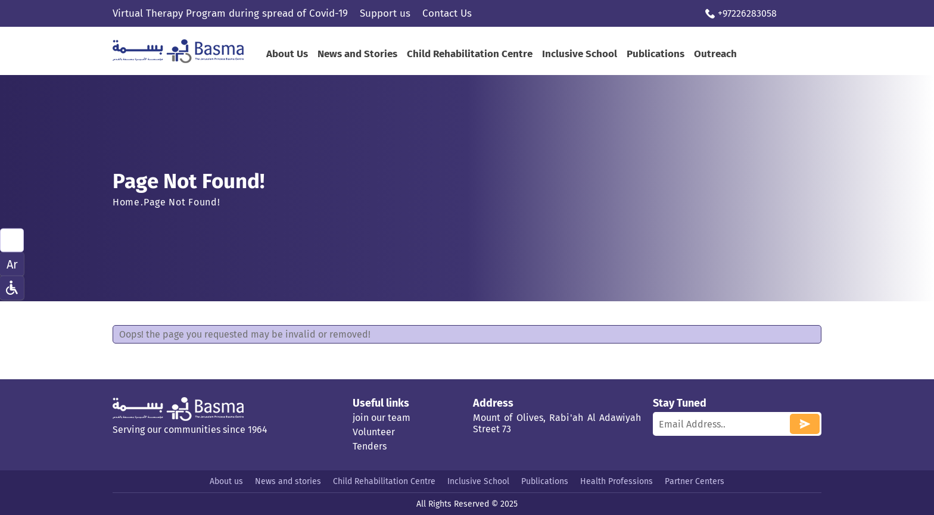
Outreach (715, 54)
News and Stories (357, 54)
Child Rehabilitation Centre (470, 54)
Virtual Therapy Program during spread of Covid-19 (230, 13)
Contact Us (447, 13)
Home (126, 202)
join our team (381, 417)
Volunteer (374, 432)
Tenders (370, 446)
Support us (385, 13)
